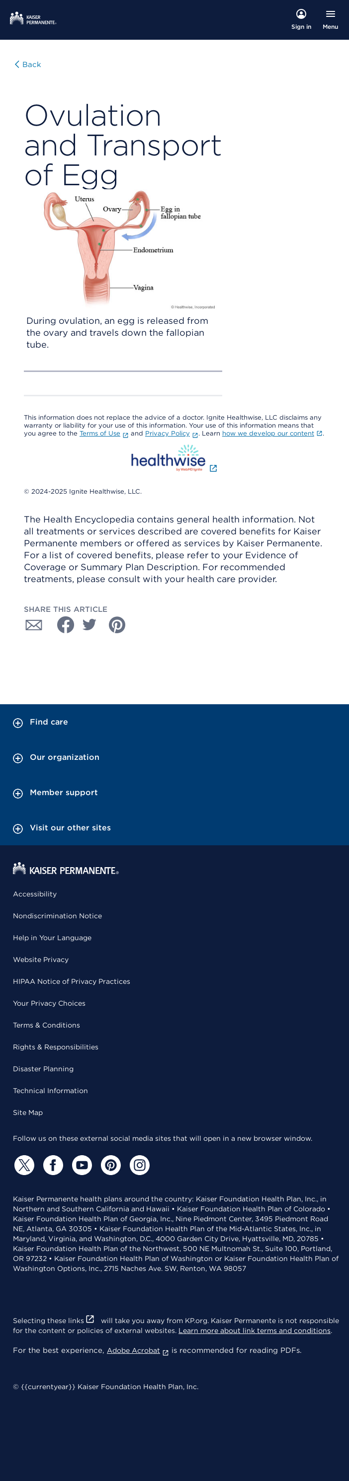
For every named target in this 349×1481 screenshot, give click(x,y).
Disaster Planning (43, 1069)
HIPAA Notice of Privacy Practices (71, 981)
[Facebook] (52, 1165)
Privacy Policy (171, 433)
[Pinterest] (109, 1165)
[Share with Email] (34, 625)
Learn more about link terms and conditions (254, 1330)
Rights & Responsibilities (55, 1047)
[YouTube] (80, 1165)
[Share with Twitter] (89, 625)
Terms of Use (104, 433)
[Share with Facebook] (62, 625)
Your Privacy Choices (49, 1003)
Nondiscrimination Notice (57, 916)
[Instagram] (138, 1165)
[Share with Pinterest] (117, 625)
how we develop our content (272, 433)
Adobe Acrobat (138, 1350)
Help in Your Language (52, 938)
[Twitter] (23, 1165)
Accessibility (35, 894)
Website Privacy (41, 959)
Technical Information (50, 1091)
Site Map (28, 1112)
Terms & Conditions (46, 1025)
